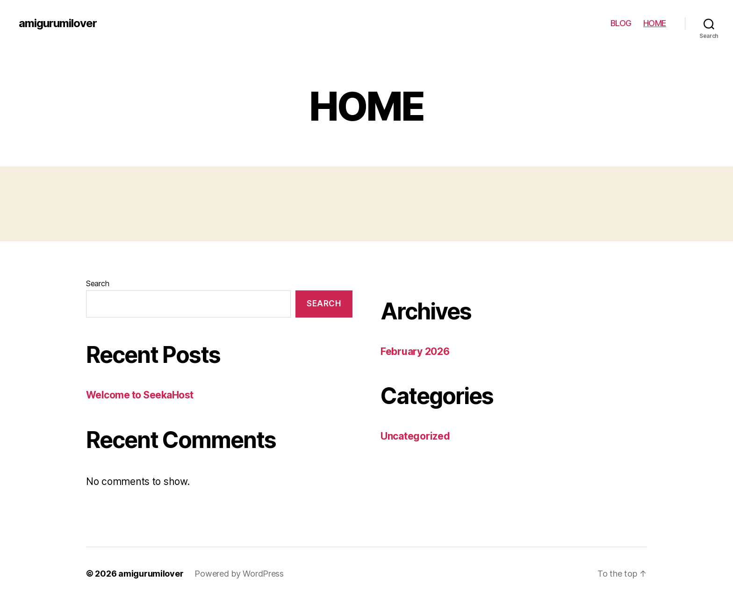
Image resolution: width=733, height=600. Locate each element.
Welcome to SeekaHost (140, 395)
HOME (654, 23)
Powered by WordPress (239, 573)
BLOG (621, 23)
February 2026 (415, 351)
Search (97, 283)
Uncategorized (415, 436)
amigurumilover (58, 23)
